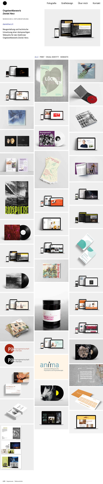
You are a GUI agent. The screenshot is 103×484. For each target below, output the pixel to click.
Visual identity (52, 57)
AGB (4, 481)
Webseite (64, 57)
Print (42, 57)
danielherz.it (8, 24)
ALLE (37, 57)
